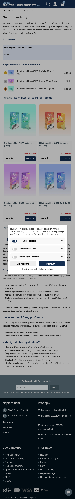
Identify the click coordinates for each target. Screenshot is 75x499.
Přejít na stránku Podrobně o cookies (37, 269)
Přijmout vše (52, 264)
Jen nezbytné (23, 264)
